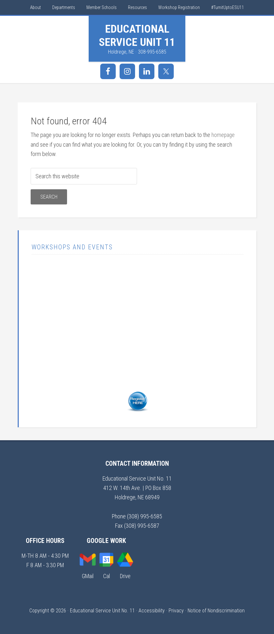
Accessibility (152, 610)
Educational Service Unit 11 (137, 35)
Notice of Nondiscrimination (216, 610)
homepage (223, 134)
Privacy (176, 610)
